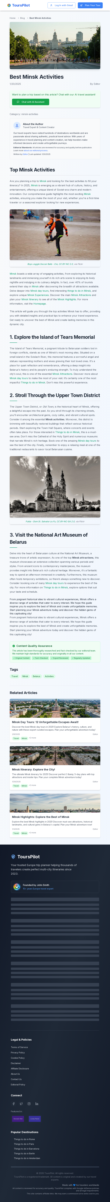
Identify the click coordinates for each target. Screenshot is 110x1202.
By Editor (95, 83)
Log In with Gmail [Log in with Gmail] (61, 5)
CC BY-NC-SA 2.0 (66, 521)
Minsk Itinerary (29, 299)
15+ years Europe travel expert (38, 888)
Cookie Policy (18, 1058)
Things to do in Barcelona (25, 1148)
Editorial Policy (18, 1084)
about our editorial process (36, 150)
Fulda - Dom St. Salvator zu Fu (40, 521)
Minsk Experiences (38, 295)
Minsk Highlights (67, 299)
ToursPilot (25, 856)
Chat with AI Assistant (30, 102)
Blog (22, 18)
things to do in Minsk (79, 290)
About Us (15, 1074)
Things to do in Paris (22, 1144)
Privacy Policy (18, 1052)
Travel (14, 676)
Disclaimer (16, 1063)
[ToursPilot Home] (18, 5)
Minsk (43, 181)
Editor (25, 154)
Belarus (36, 676)
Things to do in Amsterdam (25, 1158)
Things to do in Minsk (33, 382)
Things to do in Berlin (23, 1153)
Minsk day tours (39, 290)
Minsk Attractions (81, 295)
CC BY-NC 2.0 (66, 264)
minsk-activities (29, 114)
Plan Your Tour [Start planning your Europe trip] (90, 5)
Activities (49, 676)
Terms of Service (19, 1047)
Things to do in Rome (23, 1139)
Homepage (39, 303)
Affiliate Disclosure (20, 1068)
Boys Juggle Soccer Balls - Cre (42, 264)
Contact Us (16, 1079)
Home (13, 18)
